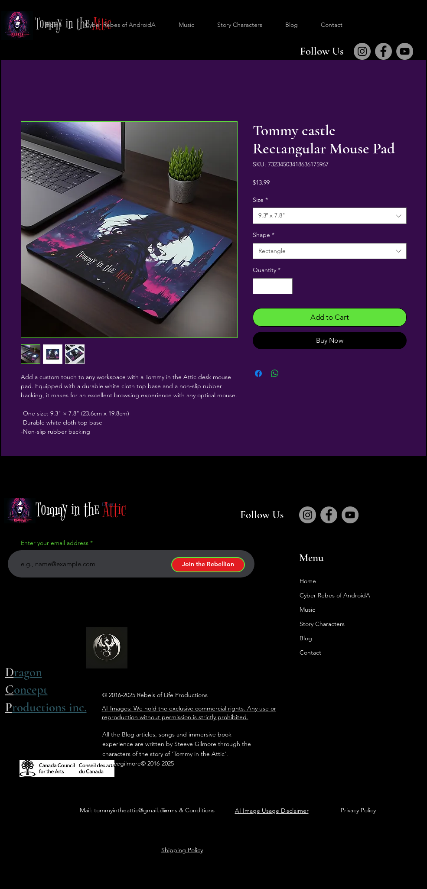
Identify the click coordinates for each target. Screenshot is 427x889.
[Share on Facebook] (258, 373)
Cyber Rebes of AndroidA (335, 595)
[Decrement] (259, 286)
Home (308, 581)
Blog (306, 638)
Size (260, 200)
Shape (263, 235)
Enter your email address (54, 543)
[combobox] (330, 216)
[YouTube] (404, 51)
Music (307, 609)
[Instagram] (362, 51)
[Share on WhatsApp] (275, 373)
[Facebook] (383, 51)
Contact (310, 652)
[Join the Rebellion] (208, 564)
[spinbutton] (272, 286)
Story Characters (322, 624)
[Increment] (285, 286)
